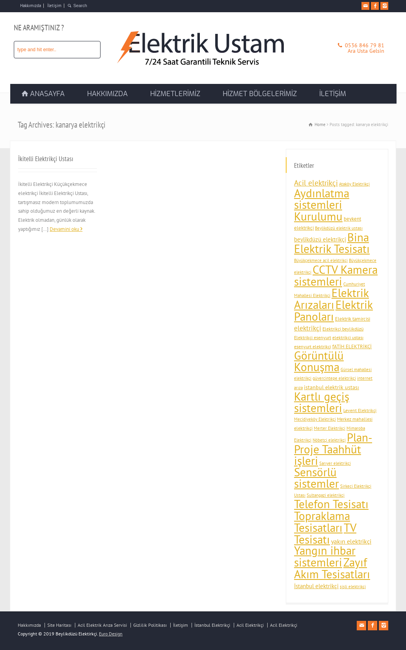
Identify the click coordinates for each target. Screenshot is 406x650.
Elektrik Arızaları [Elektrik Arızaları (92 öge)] (331, 298)
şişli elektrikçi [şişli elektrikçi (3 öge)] (353, 586)
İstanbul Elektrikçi (212, 625)
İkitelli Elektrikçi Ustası (45, 158)
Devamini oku (64, 229)
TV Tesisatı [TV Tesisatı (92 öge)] (325, 533)
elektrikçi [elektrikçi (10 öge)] (307, 328)
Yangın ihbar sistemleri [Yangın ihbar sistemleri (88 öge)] (325, 556)
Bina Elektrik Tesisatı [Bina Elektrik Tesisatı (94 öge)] (332, 243)
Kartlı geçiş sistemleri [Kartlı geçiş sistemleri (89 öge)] (321, 402)
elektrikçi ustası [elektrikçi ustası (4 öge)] (347, 337)
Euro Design (111, 634)
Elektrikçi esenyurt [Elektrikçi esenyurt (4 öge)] (312, 337)
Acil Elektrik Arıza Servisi (102, 625)
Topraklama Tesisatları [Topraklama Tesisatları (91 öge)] (322, 521)
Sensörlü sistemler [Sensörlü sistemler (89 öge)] (316, 478)
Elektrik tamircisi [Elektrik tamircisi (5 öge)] (352, 319)
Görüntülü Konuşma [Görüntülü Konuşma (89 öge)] (319, 361)
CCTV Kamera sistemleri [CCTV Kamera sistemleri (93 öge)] (336, 275)
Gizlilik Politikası (150, 625)
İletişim (54, 5)
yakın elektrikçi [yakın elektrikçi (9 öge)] (351, 541)
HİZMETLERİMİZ (175, 93)
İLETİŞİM (332, 93)
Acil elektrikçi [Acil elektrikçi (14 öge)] (316, 183)
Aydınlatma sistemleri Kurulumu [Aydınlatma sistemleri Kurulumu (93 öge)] (321, 205)
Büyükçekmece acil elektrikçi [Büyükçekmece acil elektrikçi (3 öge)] (321, 260)
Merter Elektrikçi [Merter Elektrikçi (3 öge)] (329, 428)
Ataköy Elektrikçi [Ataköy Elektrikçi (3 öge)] (354, 184)
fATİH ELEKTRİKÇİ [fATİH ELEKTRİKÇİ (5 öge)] (352, 346)
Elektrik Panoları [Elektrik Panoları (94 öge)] (333, 310)
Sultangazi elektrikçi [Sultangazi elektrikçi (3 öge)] (326, 495)
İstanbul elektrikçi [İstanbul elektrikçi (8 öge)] (316, 586)
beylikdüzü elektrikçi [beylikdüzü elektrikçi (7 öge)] (320, 239)
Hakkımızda (30, 5)
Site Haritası (59, 625)
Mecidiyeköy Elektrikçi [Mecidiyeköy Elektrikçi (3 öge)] (315, 419)
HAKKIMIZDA (107, 93)
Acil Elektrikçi (250, 625)
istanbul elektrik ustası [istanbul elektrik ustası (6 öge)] (331, 387)
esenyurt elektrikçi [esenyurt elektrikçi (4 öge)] (312, 346)
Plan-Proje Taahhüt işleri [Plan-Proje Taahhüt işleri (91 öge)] (333, 449)
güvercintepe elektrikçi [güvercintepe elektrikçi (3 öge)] (334, 378)
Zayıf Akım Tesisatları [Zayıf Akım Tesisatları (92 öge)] (332, 568)
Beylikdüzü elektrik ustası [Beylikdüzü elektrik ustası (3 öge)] (339, 228)
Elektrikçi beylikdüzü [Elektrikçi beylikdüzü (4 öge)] (342, 329)
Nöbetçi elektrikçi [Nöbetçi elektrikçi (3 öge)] (329, 440)
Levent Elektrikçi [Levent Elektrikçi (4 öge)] (359, 410)
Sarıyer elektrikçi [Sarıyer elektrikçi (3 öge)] (335, 463)
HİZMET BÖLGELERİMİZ (260, 93)
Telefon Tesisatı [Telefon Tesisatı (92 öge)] (331, 503)
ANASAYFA (47, 93)
